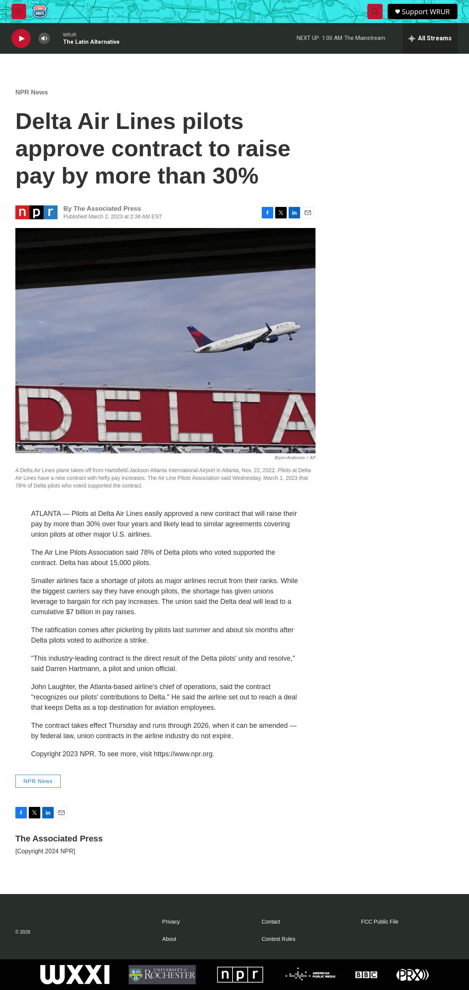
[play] (21, 38)
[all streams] (430, 38)
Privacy (171, 922)
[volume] (44, 38)
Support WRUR (426, 12)
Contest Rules (279, 939)
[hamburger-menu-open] (19, 11)
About (169, 939)
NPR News (31, 92)
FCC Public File (379, 922)
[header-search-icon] (375, 11)
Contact (271, 922)
